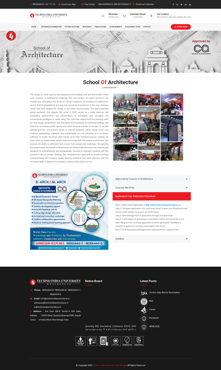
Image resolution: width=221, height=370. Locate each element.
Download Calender (143, 4)
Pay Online (88, 4)
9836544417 (73, 290)
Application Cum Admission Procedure (135, 196)
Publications (100, 27)
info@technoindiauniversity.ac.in (55, 298)
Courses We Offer (124, 187)
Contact (147, 27)
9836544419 (47, 290)
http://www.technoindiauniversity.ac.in (163, 205)
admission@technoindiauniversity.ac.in (50, 303)
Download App (67, 4)
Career (152, 309)
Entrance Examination (51, 27)
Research (87, 27)
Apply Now (180, 27)
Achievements (115, 27)
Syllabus (119, 238)
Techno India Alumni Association (164, 292)
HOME (34, 27)
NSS (151, 301)
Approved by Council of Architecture (134, 179)
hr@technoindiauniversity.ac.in (47, 307)
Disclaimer (154, 318)
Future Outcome (72, 27)
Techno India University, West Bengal (109, 365)
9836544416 (55, 294)
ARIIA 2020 (154, 326)
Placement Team (132, 27)
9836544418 (60, 290)
